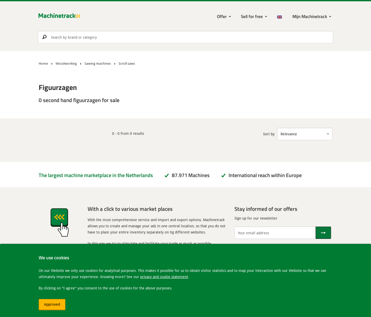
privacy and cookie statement (164, 276)
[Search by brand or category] (185, 37)
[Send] (323, 233)
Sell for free (252, 16)
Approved (52, 304)
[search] (185, 37)
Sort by (269, 133)
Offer (222, 16)
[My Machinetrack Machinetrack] (312, 16)
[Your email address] (275, 233)
